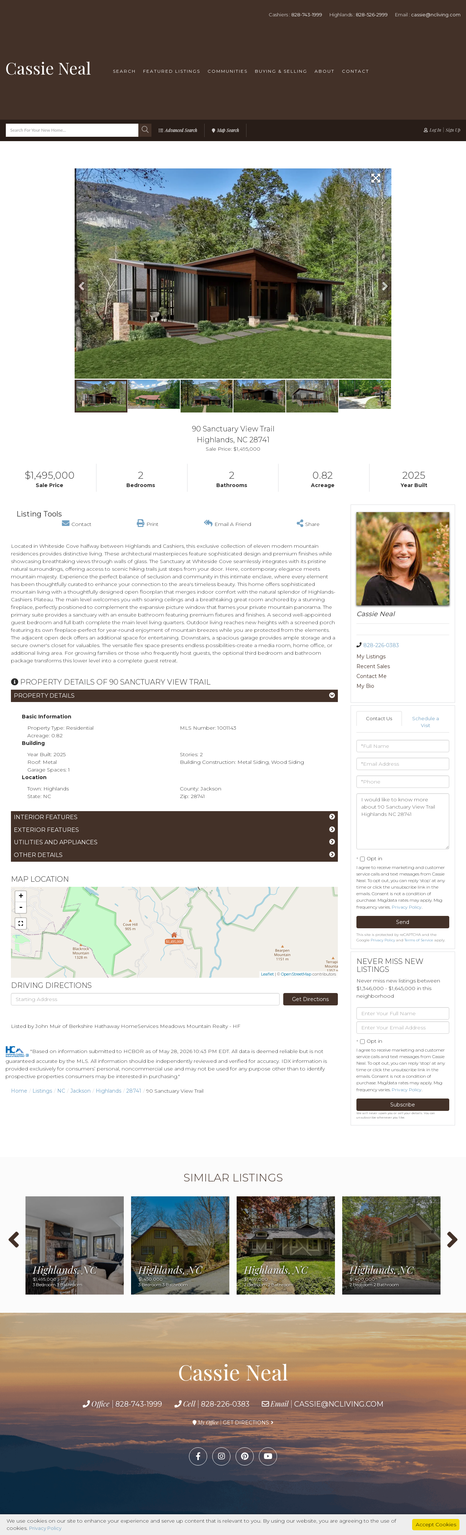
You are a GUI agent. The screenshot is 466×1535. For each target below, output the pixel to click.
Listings (42, 1091)
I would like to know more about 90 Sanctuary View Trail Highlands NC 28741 (403, 803)
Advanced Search (181, 130)
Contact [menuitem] (355, 71)
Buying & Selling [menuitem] (281, 71)
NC (61, 1091)
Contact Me (371, 666)
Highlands (108, 1091)
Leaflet (267, 974)
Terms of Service (418, 921)
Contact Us (379, 699)
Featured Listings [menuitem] (171, 71)
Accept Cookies (436, 1524)
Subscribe (402, 1086)
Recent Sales (419, 656)
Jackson (80, 1091)
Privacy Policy (407, 888)
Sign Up (453, 130)
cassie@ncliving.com (436, 14)
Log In (435, 130)
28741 (133, 1091)
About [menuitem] (325, 71)
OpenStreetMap (296, 974)
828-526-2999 (372, 14)
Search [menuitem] (124, 71)
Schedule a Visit (426, 703)
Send (402, 903)
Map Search (228, 130)
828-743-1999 (306, 14)
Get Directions (310, 999)
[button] (144, 130)
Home (19, 1091)
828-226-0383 (381, 645)
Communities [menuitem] (228, 71)
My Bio (411, 666)
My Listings (371, 656)
